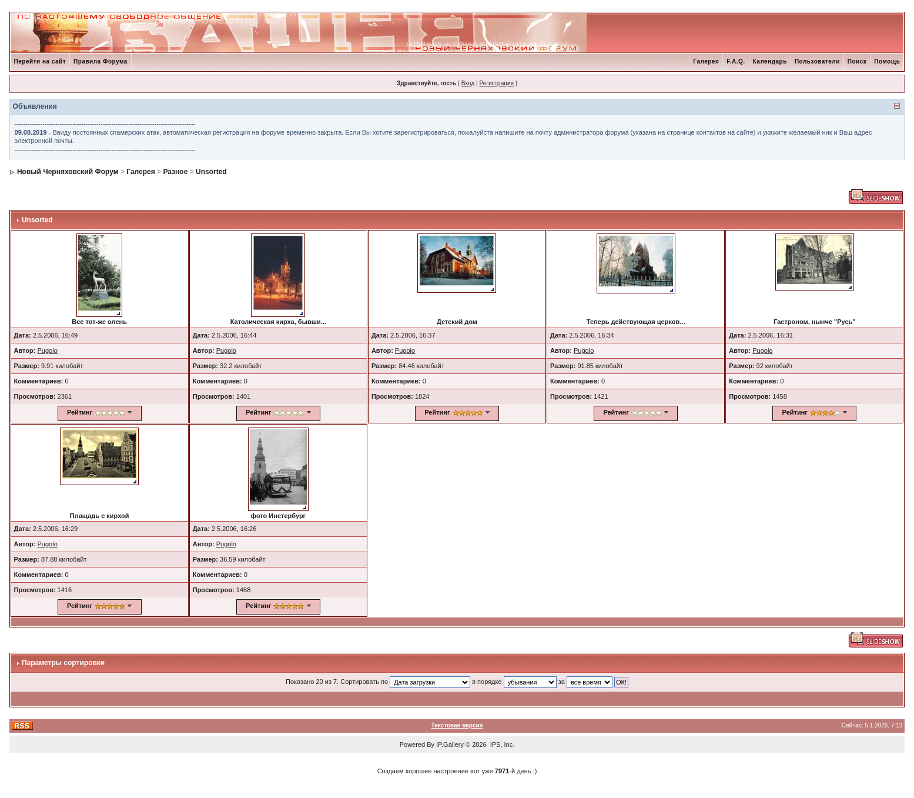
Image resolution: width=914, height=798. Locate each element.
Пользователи (817, 61)
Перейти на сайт (40, 61)
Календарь (770, 61)
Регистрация (496, 83)
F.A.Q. (735, 61)
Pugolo (48, 350)
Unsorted (211, 172)
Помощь (887, 61)
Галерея (706, 61)
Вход (468, 83)
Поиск (857, 61)
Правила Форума (100, 61)
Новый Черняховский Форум (68, 172)
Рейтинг (79, 412)
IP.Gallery (450, 744)
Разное (175, 172)
